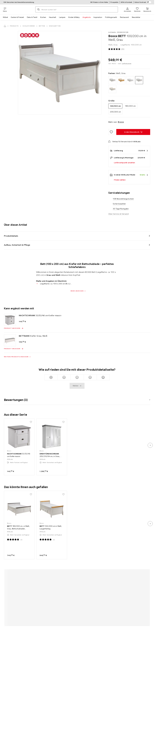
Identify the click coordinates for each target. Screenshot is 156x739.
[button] (77, 398)
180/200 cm (130, 106)
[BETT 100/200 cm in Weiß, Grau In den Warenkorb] (133, 132)
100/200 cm (115, 106)
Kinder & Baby (74, 17)
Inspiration (98, 17)
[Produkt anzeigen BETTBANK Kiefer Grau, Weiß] (13, 349)
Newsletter (136, 17)
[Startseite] (5, 26)
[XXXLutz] (21, 9)
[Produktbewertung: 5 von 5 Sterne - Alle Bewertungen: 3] (116, 49)
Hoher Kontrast (143, 2)
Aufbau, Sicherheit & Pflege (17, 245)
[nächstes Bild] (150, 445)
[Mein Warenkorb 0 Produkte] (147, 9)
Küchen (43, 17)
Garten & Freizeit (17, 17)
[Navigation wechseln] (5, 9)
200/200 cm (115, 112)
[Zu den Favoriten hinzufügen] (111, 132)
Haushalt (52, 17)
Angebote (87, 17)
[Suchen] (38, 9)
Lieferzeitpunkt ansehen (124, 162)
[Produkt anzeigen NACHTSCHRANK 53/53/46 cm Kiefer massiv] (13, 328)
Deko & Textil (32, 17)
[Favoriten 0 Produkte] (137, 9)
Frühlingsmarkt (111, 17)
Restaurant (124, 17)
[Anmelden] (127, 9)
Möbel (5, 17)
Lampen (62, 17)
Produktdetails (11, 236)
